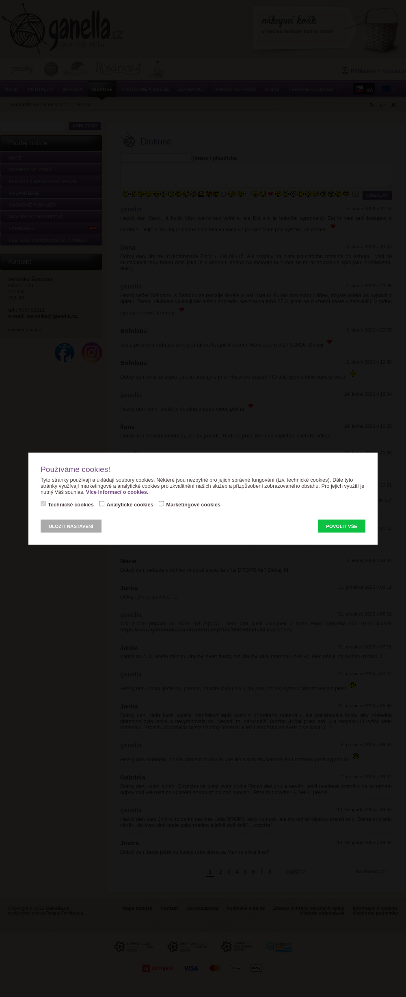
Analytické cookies (129, 504)
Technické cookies (71, 504)
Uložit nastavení (71, 525)
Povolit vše (341, 525)
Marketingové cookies (193, 504)
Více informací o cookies (116, 492)
